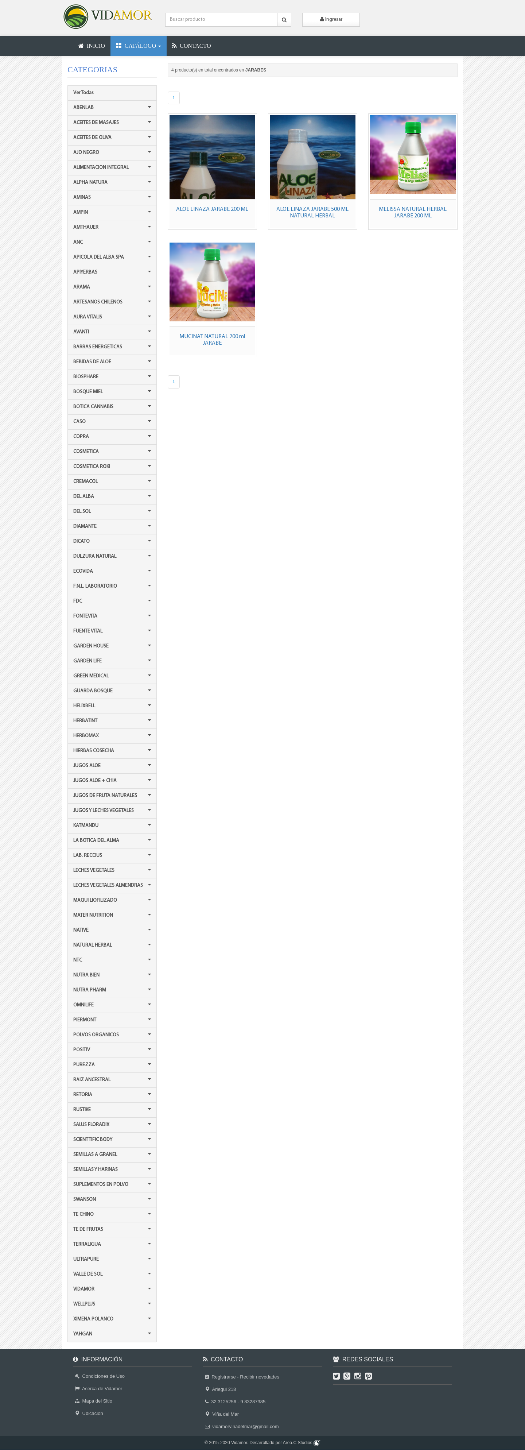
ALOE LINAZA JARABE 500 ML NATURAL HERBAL (312, 212)
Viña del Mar (222, 1414)
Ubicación (89, 1413)
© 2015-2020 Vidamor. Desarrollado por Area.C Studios (262, 1442)
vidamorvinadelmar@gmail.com (242, 1426)
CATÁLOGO (138, 46)
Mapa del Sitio (93, 1401)
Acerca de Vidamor (98, 1388)
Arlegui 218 (220, 1389)
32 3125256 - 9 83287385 (235, 1401)
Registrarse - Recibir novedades (242, 1377)
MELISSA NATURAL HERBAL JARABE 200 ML (413, 212)
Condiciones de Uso (100, 1376)
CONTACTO (191, 46)
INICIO (91, 46)
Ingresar (331, 19)
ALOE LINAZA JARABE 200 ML (212, 209)
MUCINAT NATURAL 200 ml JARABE (212, 340)
